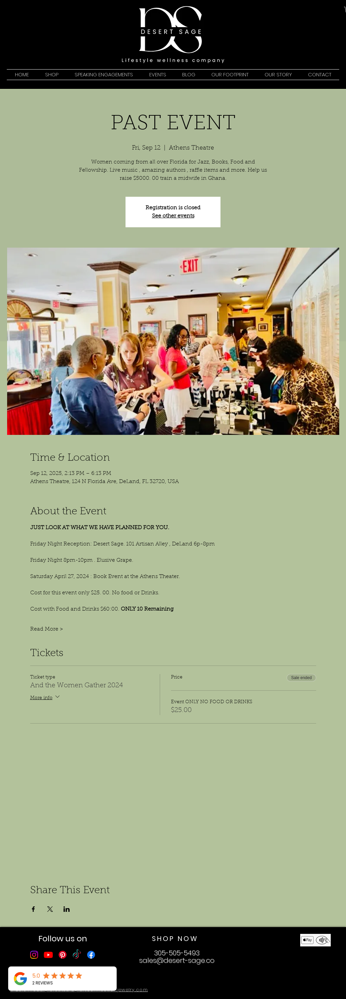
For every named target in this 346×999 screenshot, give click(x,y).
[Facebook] (91, 954)
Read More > (46, 629)
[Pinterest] (62, 954)
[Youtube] (48, 954)
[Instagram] (34, 954)
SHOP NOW (175, 938)
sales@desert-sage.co (176, 960)
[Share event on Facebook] (33, 909)
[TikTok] (77, 954)
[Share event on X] (50, 909)
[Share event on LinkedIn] (66, 909)
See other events (173, 216)
